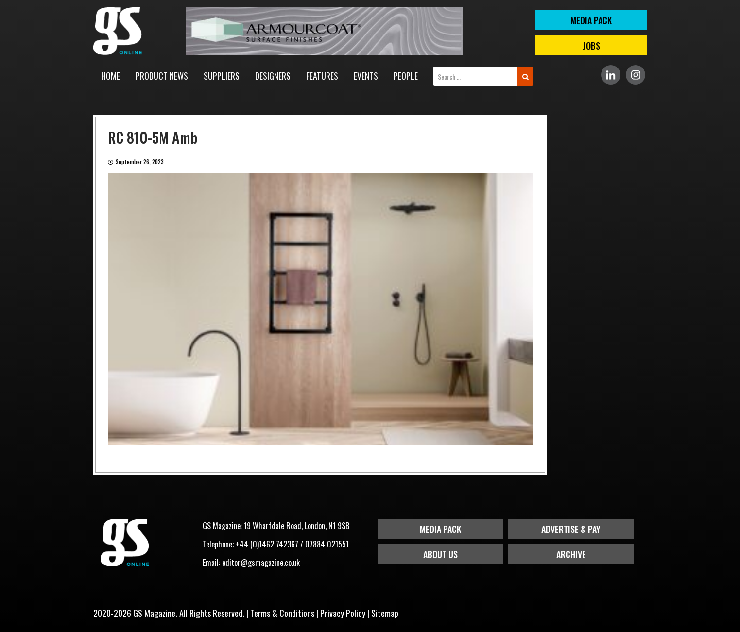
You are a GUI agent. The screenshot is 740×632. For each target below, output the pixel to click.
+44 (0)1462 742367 (267, 544)
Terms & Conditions (282, 613)
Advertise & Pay (571, 529)
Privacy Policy (342, 613)
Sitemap (384, 613)
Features (322, 75)
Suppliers (222, 75)
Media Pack (440, 529)
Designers (273, 75)
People (406, 75)
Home (110, 75)
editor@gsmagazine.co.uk (261, 562)
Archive (571, 554)
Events (366, 75)
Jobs (591, 45)
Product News (162, 75)
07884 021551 (327, 544)
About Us (440, 554)
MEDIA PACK (591, 20)
